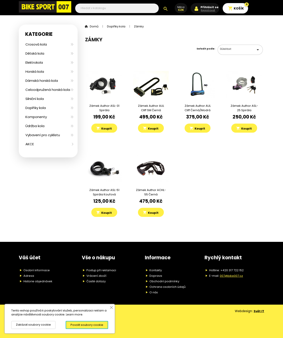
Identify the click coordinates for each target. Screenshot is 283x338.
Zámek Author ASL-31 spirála (104, 108)
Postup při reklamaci (101, 270)
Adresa (28, 276)
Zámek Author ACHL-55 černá (151, 192)
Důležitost (240, 49)
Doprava (155, 276)
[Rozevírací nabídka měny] (181, 10)
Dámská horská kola (41, 80)
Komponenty (36, 117)
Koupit (104, 128)
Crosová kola (36, 44)
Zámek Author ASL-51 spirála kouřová (104, 192)
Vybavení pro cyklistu (42, 135)
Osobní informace (36, 270)
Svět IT (259, 311)
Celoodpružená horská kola (47, 89)
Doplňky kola (35, 107)
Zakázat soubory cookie (33, 325)
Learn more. (74, 314)
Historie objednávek (37, 281)
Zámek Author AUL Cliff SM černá (151, 108)
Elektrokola (34, 62)
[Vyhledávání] (117, 8)
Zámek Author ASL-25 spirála (244, 108)
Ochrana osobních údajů (167, 287)
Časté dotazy (96, 281)
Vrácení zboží (96, 276)
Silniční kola (34, 98)
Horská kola (34, 71)
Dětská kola (34, 53)
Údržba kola (34, 126)
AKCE (29, 144)
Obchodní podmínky (164, 281)
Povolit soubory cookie (87, 325)
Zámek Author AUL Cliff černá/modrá (198, 108)
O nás (153, 292)
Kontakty (155, 270)
